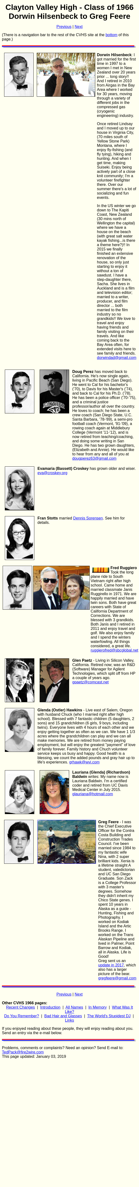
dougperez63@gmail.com (94, 458)
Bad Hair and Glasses (63, 1016)
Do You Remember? (21, 1016)
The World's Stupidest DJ (109, 1016)
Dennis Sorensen (88, 518)
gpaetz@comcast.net (90, 682)
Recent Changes (20, 1007)
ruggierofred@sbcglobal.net (114, 650)
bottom (111, 35)
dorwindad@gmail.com (116, 358)
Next (79, 27)
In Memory (97, 1007)
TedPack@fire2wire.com (23, 1052)
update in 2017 (111, 965)
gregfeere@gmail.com (117, 978)
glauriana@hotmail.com (92, 794)
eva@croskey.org (52, 473)
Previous (63, 27)
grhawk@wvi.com (84, 762)
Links (69, 1020)
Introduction (50, 1007)
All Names (74, 1007)
